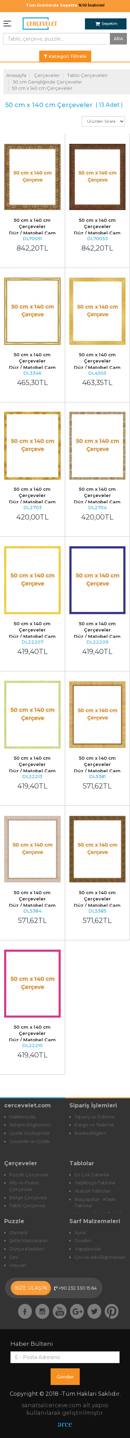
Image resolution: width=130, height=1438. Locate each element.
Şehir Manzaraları (28, 1240)
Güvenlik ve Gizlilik (29, 1141)
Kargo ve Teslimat (94, 1124)
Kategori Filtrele (65, 56)
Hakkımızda (22, 1116)
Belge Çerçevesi (28, 1197)
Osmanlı (18, 1232)
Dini (13, 1257)
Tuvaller (83, 1240)
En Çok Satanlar (92, 1174)
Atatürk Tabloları (93, 1191)
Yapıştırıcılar (88, 1249)
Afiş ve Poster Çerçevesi (24, 1186)
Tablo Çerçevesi (27, 1205)
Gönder (65, 1376)
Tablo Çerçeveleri (87, 75)
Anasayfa (16, 75)
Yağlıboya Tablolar (95, 1182)
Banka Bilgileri (90, 1133)
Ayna (80, 1232)
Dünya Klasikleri (26, 1249)
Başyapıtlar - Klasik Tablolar (95, 1202)
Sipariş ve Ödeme (95, 1116)
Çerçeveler (47, 75)
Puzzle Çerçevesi (28, 1174)
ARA (118, 38)
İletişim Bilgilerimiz (30, 1124)
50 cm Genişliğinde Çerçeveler (47, 82)
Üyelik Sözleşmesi (29, 1133)
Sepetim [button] (106, 23)
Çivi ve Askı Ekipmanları (100, 1257)
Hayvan (17, 1265)
